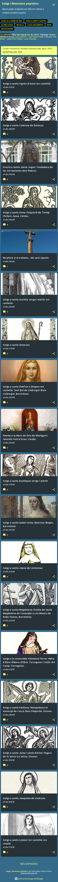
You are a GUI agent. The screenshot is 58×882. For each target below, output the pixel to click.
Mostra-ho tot (12, 52)
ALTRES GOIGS (7, 25)
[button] (53, 92)
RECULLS (20, 25)
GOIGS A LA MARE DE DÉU (11, 21)
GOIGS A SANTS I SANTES (36, 21)
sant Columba (30, 39)
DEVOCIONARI (7, 29)
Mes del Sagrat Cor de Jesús (26, 35)
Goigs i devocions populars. (17, 871)
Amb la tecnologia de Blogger (29, 879)
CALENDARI (5, 35)
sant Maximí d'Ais (35, 37)
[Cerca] (49, 5)
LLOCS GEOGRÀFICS (35, 25)
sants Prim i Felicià (15, 39)
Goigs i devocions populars (20, 3)
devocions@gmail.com (29, 873)
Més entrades (29, 863)
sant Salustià (21, 37)
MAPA (49, 25)
